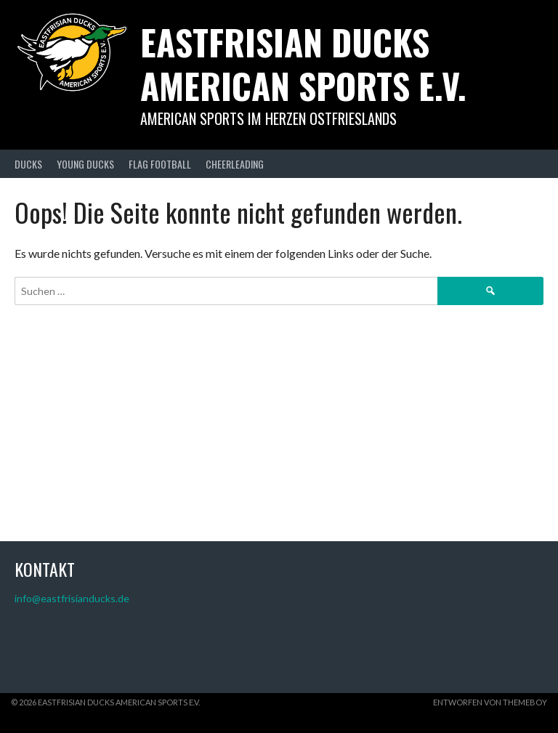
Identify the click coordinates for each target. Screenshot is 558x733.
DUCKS (28, 163)
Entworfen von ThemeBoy (490, 702)
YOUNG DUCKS (85, 163)
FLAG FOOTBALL (160, 163)
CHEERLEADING (235, 163)
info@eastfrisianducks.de (72, 598)
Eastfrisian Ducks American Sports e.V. (303, 63)
